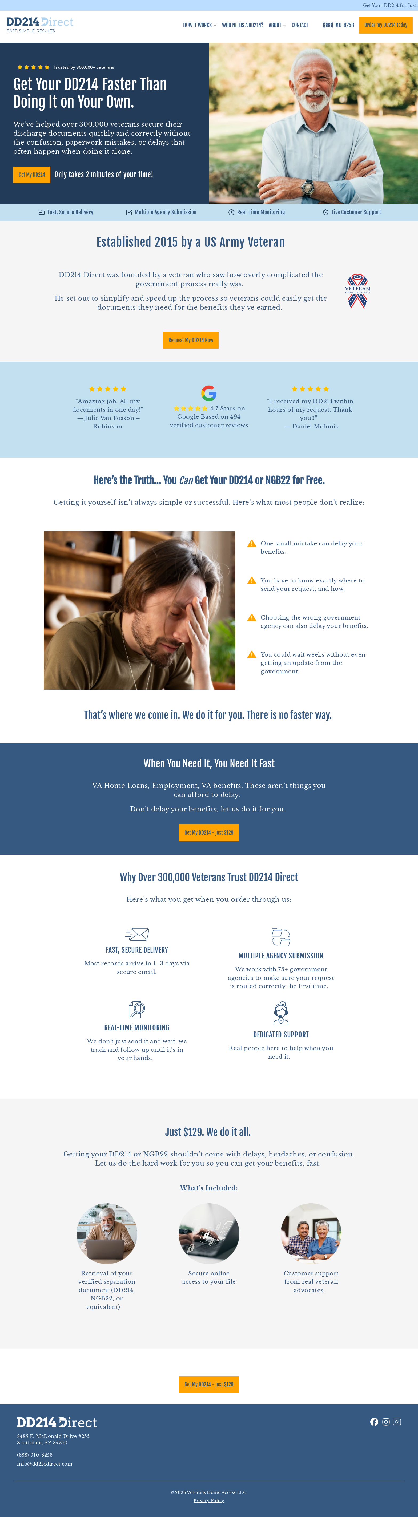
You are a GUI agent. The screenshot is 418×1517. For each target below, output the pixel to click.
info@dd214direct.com (44, 1464)
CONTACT (300, 25)
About (275, 25)
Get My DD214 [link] (32, 175)
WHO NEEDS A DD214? (242, 25)
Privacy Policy (209, 1500)
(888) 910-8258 (35, 1455)
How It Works (197, 25)
